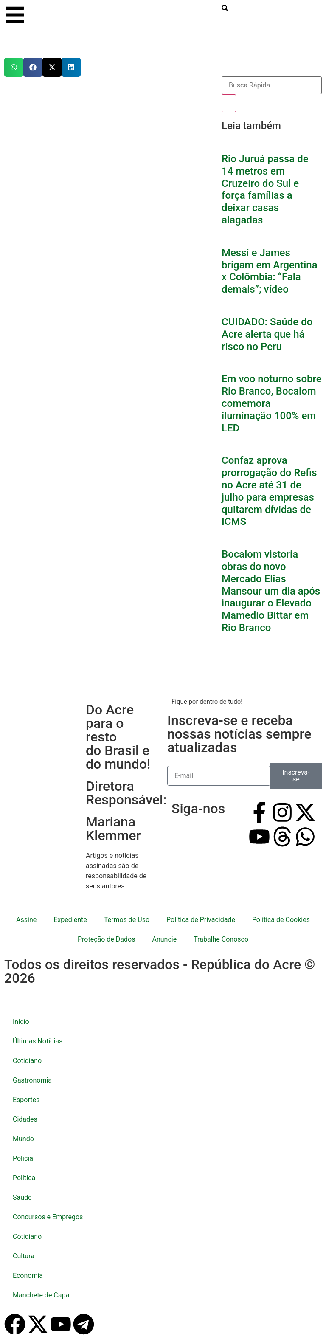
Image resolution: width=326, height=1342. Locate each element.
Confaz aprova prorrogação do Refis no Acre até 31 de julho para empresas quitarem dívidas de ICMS (269, 490)
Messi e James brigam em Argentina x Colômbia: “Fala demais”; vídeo (270, 271)
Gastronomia (32, 1080)
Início (21, 1022)
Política (24, 1178)
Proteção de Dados (106, 939)
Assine (26, 920)
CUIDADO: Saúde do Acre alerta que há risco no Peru (267, 334)
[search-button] (225, 8)
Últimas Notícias (37, 1041)
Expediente (70, 920)
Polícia (23, 1158)
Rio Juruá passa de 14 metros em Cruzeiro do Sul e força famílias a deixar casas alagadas (265, 189)
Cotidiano (27, 1061)
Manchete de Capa (41, 1295)
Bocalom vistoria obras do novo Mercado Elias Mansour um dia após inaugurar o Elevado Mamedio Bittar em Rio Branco (271, 591)
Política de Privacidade (200, 920)
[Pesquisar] (229, 103)
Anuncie (164, 939)
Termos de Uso (126, 920)
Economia (28, 1276)
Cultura (23, 1256)
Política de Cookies (281, 920)
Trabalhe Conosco (221, 939)
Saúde (22, 1197)
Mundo (23, 1139)
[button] (13, 67)
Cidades (25, 1119)
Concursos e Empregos (48, 1217)
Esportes (26, 1100)
